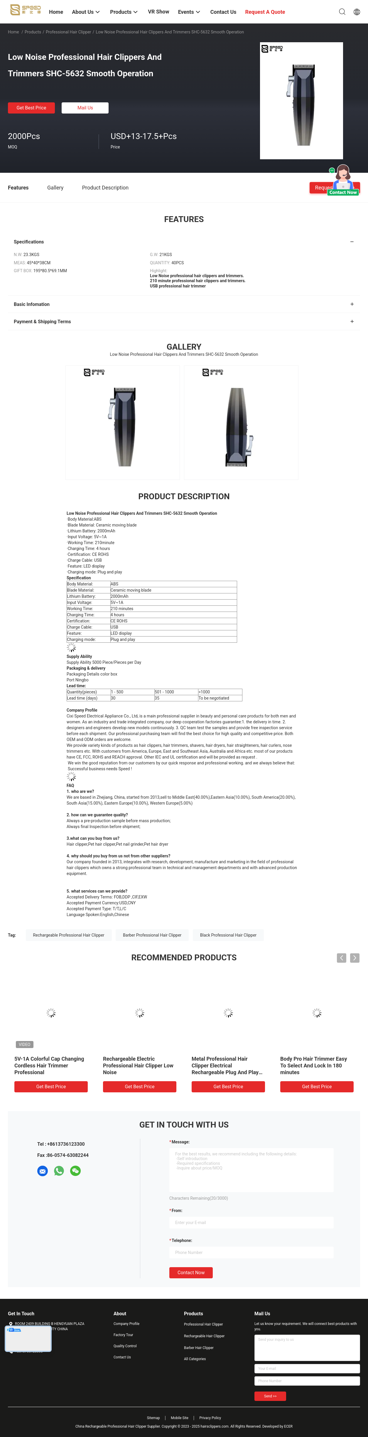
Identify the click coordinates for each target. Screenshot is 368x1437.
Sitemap (153, 1418)
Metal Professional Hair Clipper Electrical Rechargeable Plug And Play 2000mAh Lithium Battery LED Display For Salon (227, 1072)
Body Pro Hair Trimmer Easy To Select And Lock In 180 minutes (313, 1065)
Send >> (270, 1396)
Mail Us (85, 108)
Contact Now (191, 1272)
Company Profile (126, 1324)
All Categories (195, 1359)
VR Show (158, 12)
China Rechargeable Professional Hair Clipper (110, 1426)
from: (177, 1210)
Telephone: (182, 1240)
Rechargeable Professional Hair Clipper (68, 935)
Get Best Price (31, 108)
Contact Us (122, 1357)
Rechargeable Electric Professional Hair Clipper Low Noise (138, 1065)
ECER (288, 1426)
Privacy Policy (210, 1418)
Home (13, 32)
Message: (181, 1142)
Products (33, 32)
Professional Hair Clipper (68, 32)
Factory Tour (123, 1335)
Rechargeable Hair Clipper (204, 1336)
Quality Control (125, 1346)
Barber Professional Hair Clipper (152, 935)
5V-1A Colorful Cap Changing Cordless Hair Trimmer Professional (49, 1065)
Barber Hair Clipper (199, 1348)
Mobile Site (179, 1418)
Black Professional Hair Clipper (228, 935)
